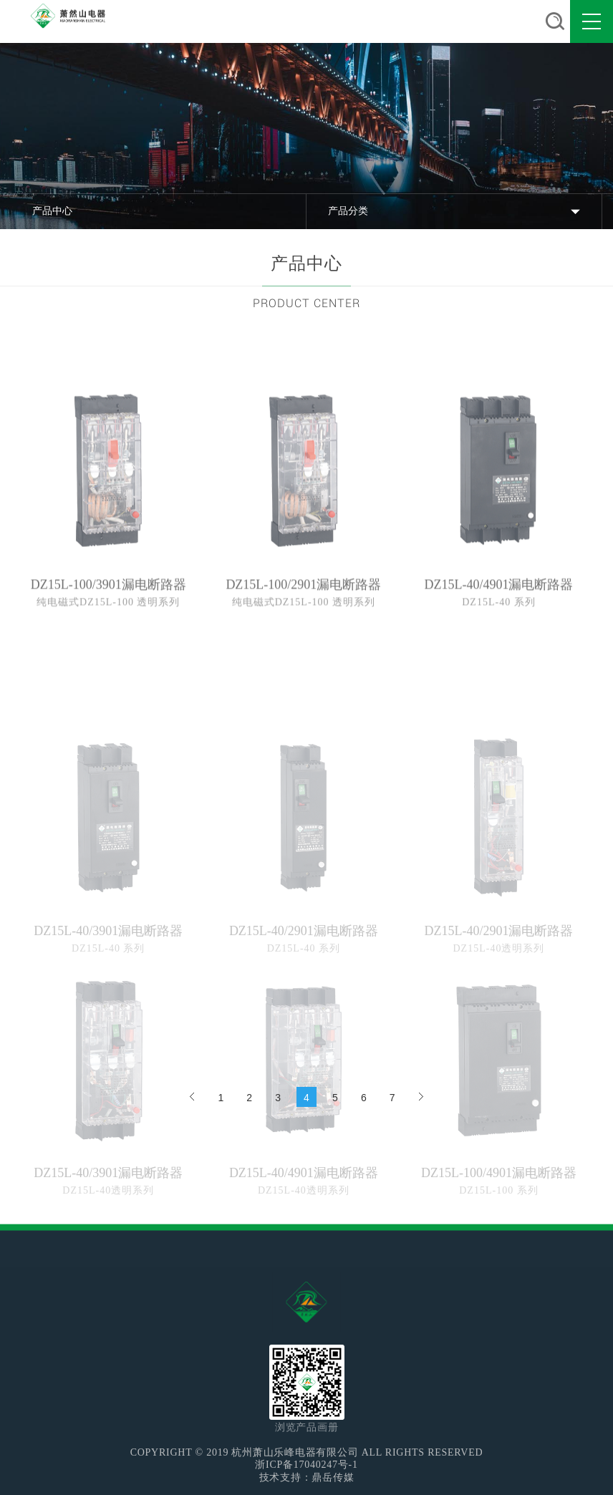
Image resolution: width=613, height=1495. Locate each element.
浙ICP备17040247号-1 (306, 1465)
